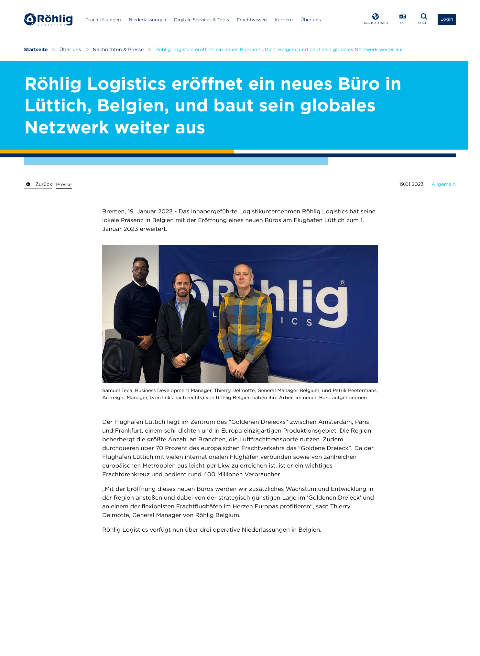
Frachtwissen (252, 19)
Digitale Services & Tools (201, 19)
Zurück (38, 184)
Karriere (284, 19)
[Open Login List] (447, 19)
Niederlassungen (147, 19)
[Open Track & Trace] (375, 19)
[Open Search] (424, 19)
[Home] (48, 19)
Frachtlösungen (103, 19)
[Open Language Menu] (402, 19)
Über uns (310, 19)
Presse (63, 184)
